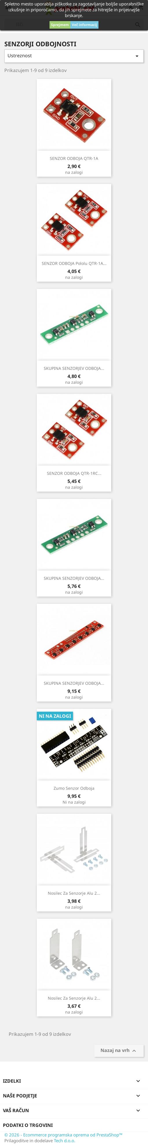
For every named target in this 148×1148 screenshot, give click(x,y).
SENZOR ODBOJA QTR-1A (74, 158)
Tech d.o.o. (64, 1140)
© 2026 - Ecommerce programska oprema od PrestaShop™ (63, 1135)
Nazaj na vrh (119, 1050)
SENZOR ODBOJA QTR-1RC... (74, 473)
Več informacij (84, 24)
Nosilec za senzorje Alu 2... (74, 893)
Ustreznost (74, 56)
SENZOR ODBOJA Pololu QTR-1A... (74, 263)
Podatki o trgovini (28, 1125)
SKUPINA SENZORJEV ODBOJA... (74, 368)
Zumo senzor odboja (74, 788)
